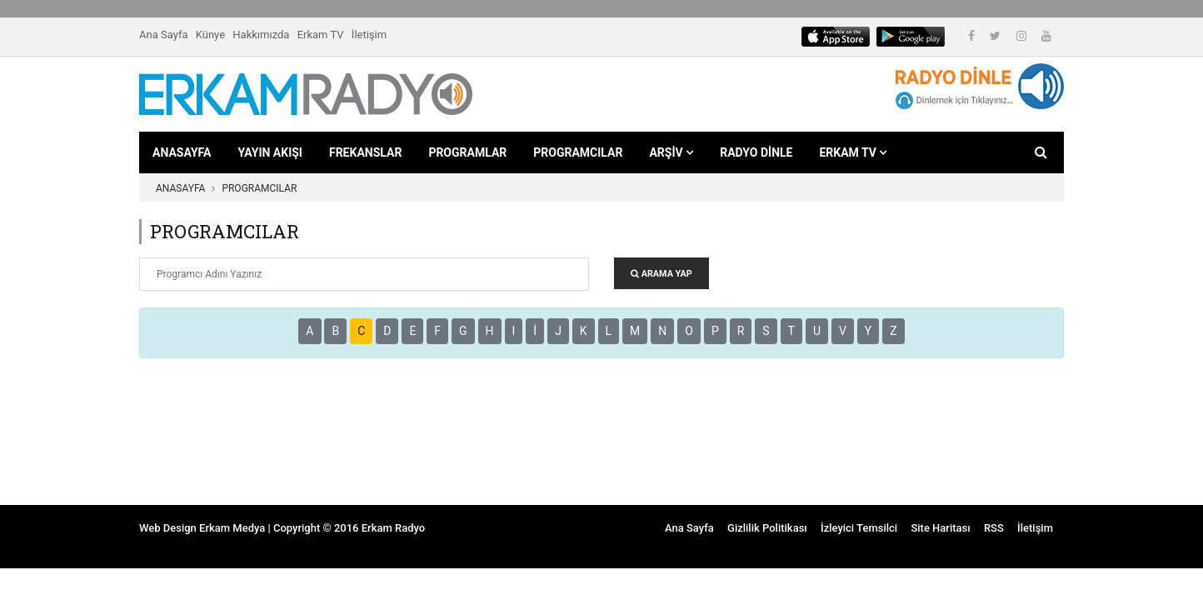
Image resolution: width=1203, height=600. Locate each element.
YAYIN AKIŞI (269, 152)
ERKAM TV (852, 152)
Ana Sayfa (163, 34)
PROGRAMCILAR (577, 152)
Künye (210, 34)
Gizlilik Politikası (767, 528)
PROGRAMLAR (467, 152)
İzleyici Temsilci (859, 528)
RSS (994, 528)
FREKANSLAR (365, 152)
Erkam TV (320, 34)
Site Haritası (940, 528)
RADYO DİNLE (756, 152)
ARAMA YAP (661, 273)
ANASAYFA (181, 152)
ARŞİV (671, 152)
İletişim (369, 34)
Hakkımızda (260, 34)
